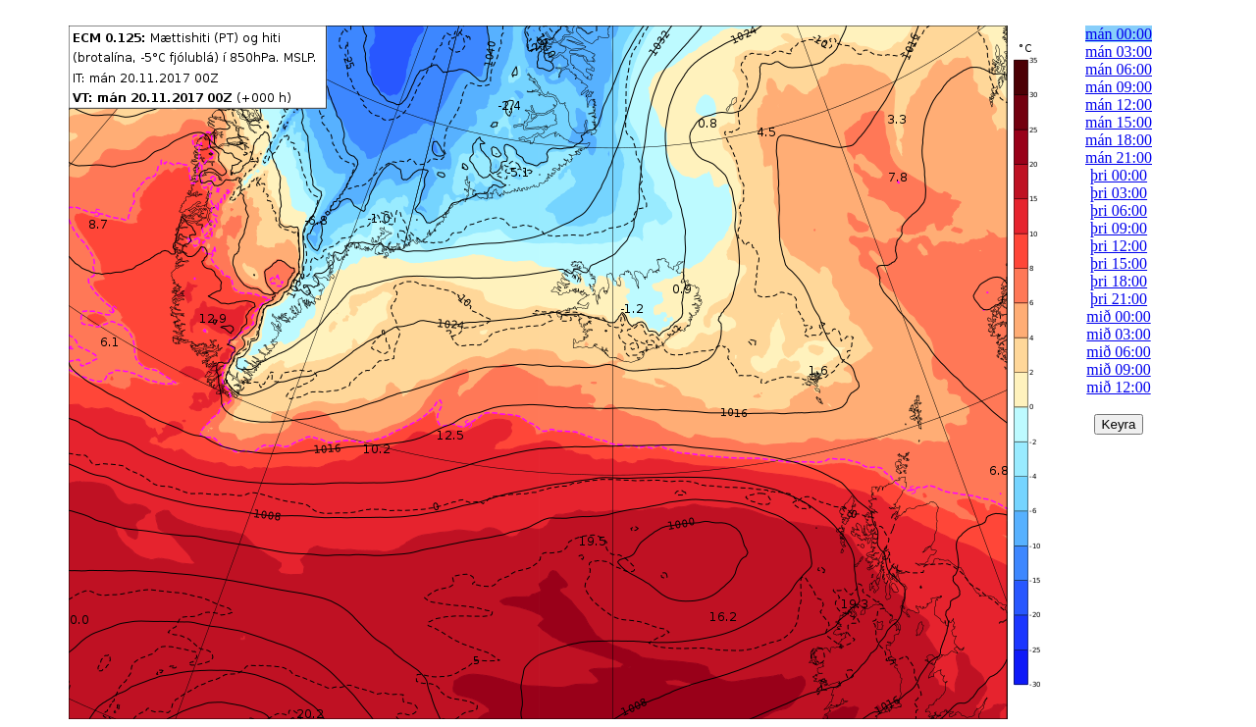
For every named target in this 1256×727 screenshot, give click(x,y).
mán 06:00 (1118, 69)
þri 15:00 (1118, 263)
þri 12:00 (1118, 245)
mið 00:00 (1118, 316)
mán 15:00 (1118, 122)
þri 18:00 (1118, 281)
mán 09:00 (1118, 86)
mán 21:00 (1118, 157)
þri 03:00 (1118, 192)
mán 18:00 (1118, 139)
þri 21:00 (1118, 298)
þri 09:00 (1118, 228)
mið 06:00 (1118, 351)
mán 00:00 (1118, 34)
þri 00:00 (1118, 175)
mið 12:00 (1118, 387)
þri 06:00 (1118, 210)
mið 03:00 (1118, 334)
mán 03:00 (1118, 51)
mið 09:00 (1118, 369)
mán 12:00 (1118, 104)
